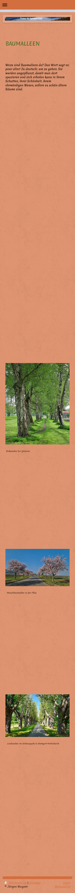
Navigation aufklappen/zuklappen (37, 5)
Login (66, 883)
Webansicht (62, 886)
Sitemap (34, 883)
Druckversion (16, 883)
